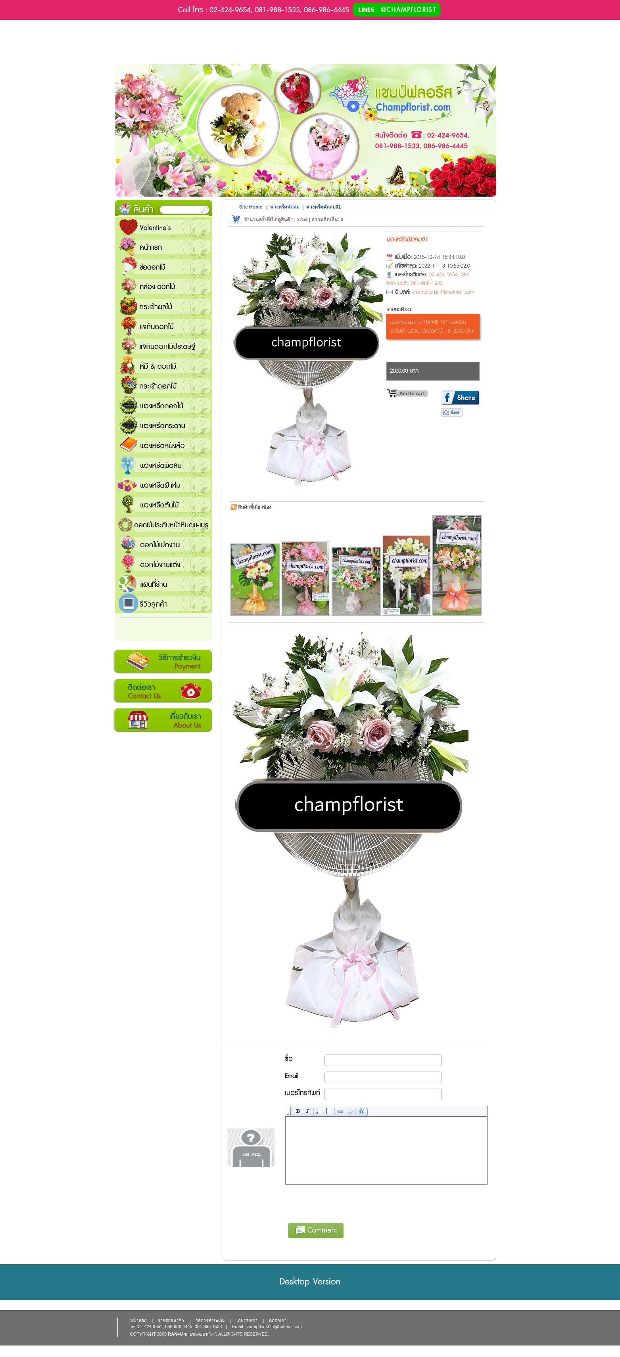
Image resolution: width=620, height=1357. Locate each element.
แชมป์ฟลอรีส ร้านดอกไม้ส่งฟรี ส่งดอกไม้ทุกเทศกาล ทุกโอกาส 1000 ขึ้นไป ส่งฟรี (163, 583)
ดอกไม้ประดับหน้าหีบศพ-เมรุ (163, 524)
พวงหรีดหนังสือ (163, 445)
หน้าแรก (163, 246)
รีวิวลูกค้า (163, 603)
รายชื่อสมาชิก (171, 1320)
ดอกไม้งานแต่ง (163, 564)
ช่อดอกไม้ (163, 266)
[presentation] (346, 1202)
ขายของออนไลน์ (200, 1334)
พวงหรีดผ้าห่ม (163, 484)
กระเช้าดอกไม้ (163, 385)
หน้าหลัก (138, 1320)
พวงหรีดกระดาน (163, 425)
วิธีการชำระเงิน (163, 661)
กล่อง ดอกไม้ (163, 286)
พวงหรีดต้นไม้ (163, 504)
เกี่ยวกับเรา (163, 720)
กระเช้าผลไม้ (163, 306)
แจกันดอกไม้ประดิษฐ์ (163, 346)
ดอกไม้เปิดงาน (163, 544)
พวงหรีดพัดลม (163, 465)
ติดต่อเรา (163, 691)
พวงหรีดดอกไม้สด (163, 405)
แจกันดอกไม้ (163, 326)
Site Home (251, 207)
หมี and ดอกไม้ (163, 365)
